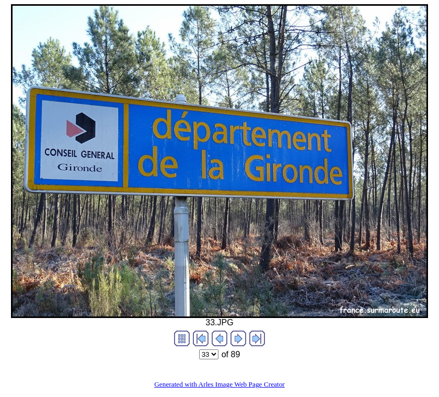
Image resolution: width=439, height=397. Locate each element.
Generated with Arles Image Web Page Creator (219, 384)
